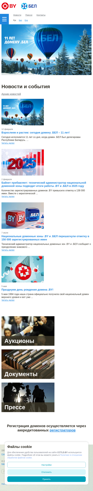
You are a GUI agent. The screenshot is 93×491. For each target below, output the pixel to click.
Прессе (28, 15)
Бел (20, 20)
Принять (47, 479)
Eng (26, 20)
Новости (17, 15)
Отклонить (46, 472)
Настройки (46, 465)
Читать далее (7, 143)
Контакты (40, 15)
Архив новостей (11, 94)
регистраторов (62, 430)
